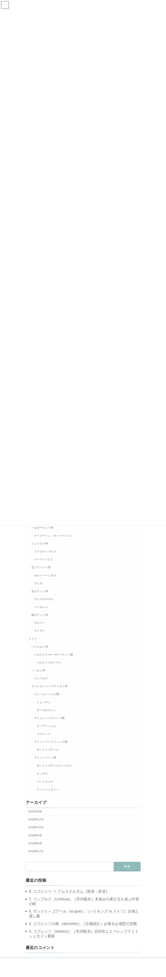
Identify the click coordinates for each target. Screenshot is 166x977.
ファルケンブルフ (45, 551)
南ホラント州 (39, 615)
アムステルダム (43, 599)
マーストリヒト (43, 559)
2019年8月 (35, 843)
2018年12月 (36, 851)
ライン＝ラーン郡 (45, 757)
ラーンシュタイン (48, 789)
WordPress (64, 970)
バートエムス (45, 781)
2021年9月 (35, 811)
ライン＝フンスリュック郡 (50, 742)
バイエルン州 (39, 646)
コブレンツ (44, 733)
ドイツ (32, 638)
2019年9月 (35, 835)
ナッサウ (42, 773)
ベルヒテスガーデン (49, 662)
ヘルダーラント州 (42, 527)
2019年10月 (36, 827)
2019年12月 (36, 819)
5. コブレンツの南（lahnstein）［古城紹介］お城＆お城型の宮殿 (83, 924)
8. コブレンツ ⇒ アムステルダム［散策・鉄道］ (69, 891)
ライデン (39, 631)
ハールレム (41, 607)
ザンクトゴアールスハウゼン (55, 765)
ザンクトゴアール (48, 749)
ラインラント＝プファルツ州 (49, 686)
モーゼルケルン (46, 710)
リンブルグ (41, 678)
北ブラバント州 (41, 567)
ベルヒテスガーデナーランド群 (53, 654)
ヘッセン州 (38, 670)
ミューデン (44, 702)
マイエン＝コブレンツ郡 (49, 718)
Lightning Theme (82, 970)
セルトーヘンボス (45, 575)
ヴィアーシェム (46, 726)
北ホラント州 (39, 591)
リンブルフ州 (39, 543)
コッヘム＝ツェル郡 (46, 694)
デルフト (39, 623)
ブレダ (38, 583)
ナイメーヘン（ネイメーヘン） (53, 535)
